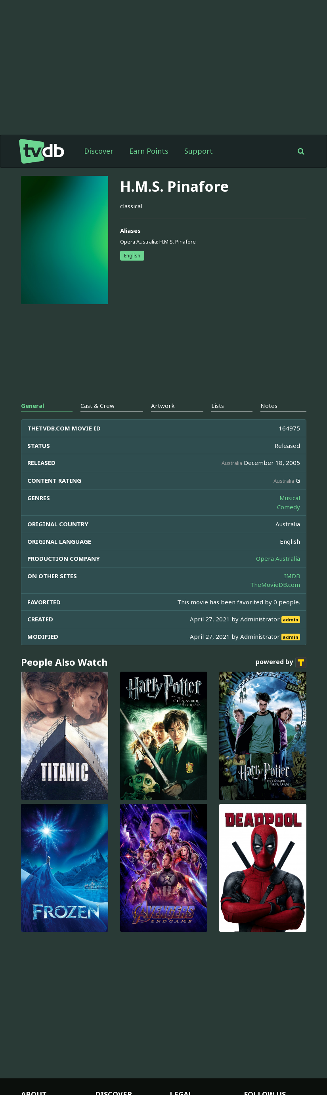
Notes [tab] (268, 405)
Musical (289, 498)
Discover (98, 151)
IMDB (292, 576)
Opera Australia (278, 558)
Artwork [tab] (163, 405)
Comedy (288, 507)
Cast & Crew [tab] (97, 405)
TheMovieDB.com (275, 584)
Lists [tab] (217, 405)
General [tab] (32, 405)
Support (198, 151)
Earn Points (148, 151)
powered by (281, 662)
